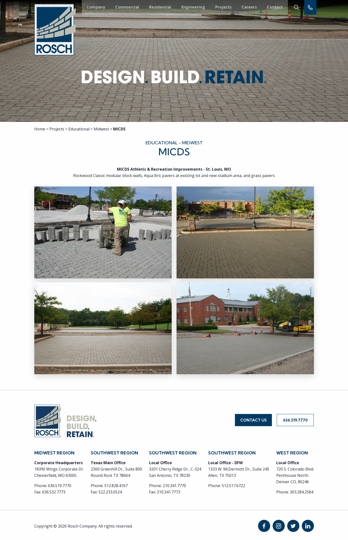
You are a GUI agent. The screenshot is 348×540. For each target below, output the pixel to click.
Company (96, 7)
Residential (160, 7)
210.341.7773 (168, 489)
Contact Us (253, 418)
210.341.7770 (174, 483)
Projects (223, 7)
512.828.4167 (116, 483)
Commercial (127, 7)
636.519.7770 (295, 418)
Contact (274, 7)
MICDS (119, 129)
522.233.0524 (110, 489)
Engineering (193, 7)
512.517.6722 (233, 483)
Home (39, 129)
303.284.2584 (301, 489)
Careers (248, 7)
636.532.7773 (53, 489)
